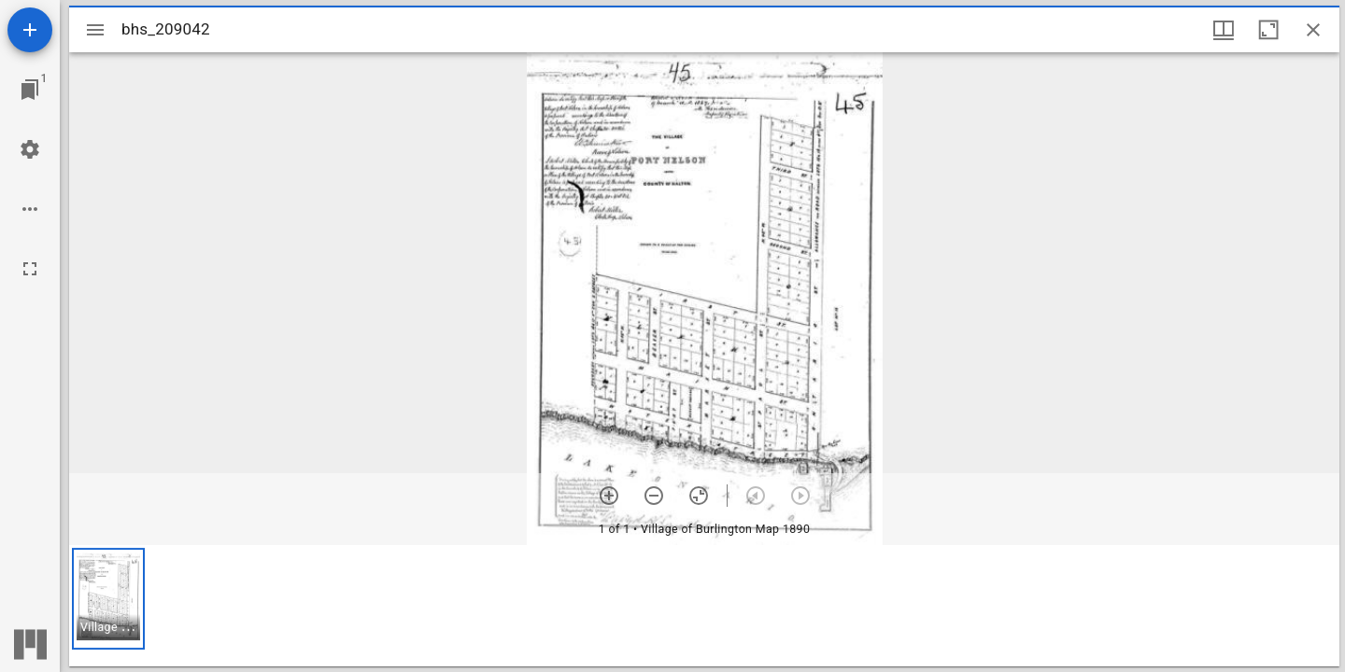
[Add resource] (29, 29)
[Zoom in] (609, 495)
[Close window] (1313, 29)
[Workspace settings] (29, 149)
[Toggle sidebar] (95, 29)
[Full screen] (29, 268)
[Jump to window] (29, 89)
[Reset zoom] (698, 495)
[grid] (704, 605)
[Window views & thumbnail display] (1223, 29)
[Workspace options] (29, 209)
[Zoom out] (653, 495)
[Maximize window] (1268, 29)
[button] (108, 599)
